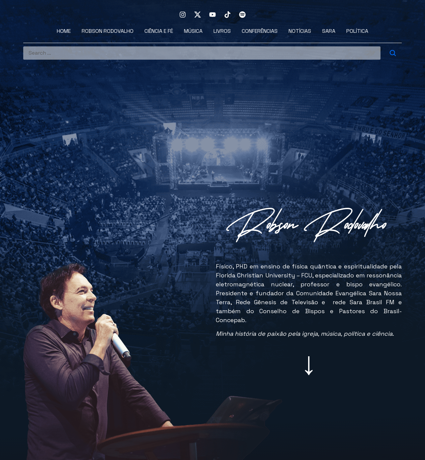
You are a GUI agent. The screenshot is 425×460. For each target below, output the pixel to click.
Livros (222, 31)
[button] (309, 363)
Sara (328, 31)
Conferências (260, 31)
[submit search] (393, 53)
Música (193, 31)
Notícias (300, 31)
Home (64, 31)
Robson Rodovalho (107, 31)
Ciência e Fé (158, 31)
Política (357, 31)
